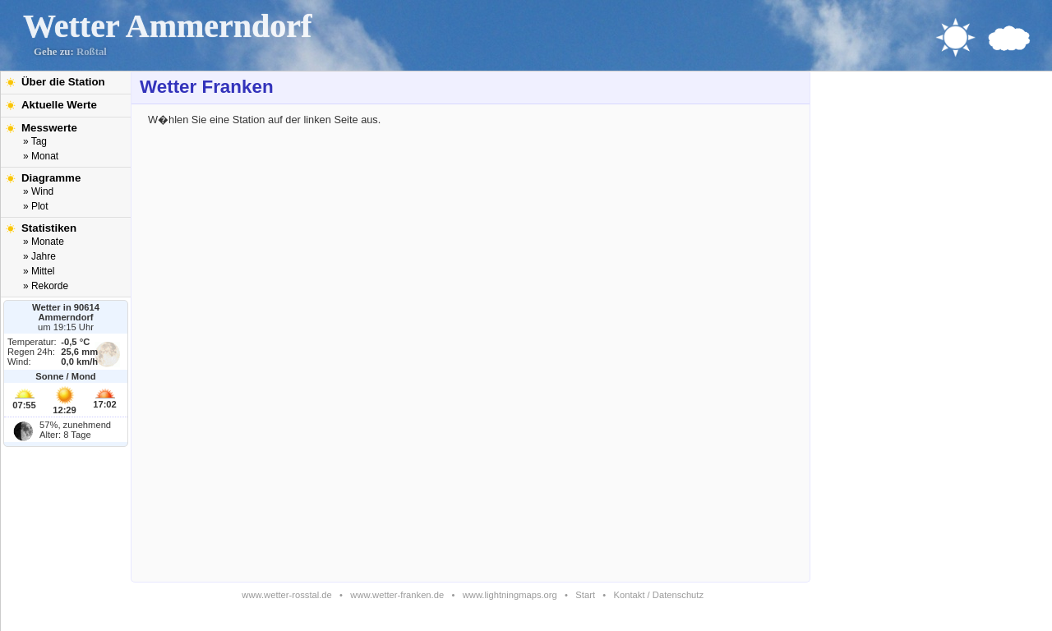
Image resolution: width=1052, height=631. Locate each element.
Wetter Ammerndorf (167, 25)
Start (585, 595)
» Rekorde (45, 286)
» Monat (40, 156)
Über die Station (63, 82)
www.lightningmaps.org (510, 595)
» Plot (35, 206)
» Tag (35, 141)
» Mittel (38, 271)
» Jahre (39, 256)
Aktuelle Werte (59, 105)
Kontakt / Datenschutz (659, 595)
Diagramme (51, 178)
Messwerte (49, 128)
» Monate (43, 241)
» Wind (38, 191)
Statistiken (48, 228)
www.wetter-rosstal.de (286, 595)
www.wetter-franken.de (397, 595)
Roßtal (91, 52)
